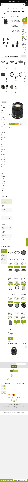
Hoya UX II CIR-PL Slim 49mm (10, 278)
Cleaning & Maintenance (3, 259)
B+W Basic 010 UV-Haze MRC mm (10, 296)
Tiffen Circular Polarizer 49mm (23, 261)
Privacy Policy (13, 412)
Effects (2, 262)
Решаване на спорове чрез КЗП (10, 413)
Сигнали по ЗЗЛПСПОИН (19, 413)
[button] (23, 48)
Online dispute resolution (20, 412)
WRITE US (14, 375)
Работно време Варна (21, 480)
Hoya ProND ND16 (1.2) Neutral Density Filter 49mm (23, 280)
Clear (24, 343)
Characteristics (9, 480)
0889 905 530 (14, 377)
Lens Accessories (3, 255)
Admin (5, 412)
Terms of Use (9, 412)
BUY (7, 68)
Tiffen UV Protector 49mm (16, 261)
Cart (26, 3)
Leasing (25, 22)
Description (3, 480)
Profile (26, 1)
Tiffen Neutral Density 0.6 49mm (16, 278)
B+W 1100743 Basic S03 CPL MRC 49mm (23, 296)
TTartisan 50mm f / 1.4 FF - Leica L (16, 114)
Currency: (9, 397)
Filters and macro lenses (3, 251)
